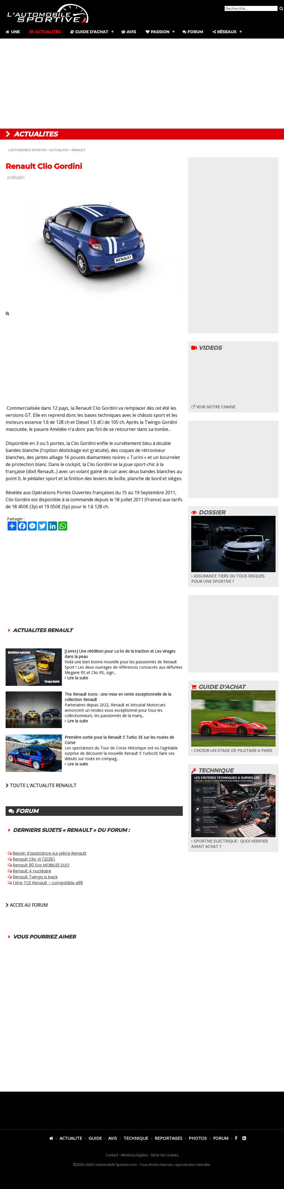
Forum (192, 31)
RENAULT (78, 150)
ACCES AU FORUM (27, 905)
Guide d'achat (89, 31)
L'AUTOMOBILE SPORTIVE (27, 150)
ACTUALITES (59, 150)
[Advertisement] (142, 83)
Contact (112, 1155)
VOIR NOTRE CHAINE (213, 406)
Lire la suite (77, 677)
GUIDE (95, 1138)
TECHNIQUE (135, 1138)
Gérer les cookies (164, 1155)
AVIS (112, 1138)
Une (12, 31)
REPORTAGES (168, 1138)
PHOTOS (198, 1138)
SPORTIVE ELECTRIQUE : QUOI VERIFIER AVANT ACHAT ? (233, 841)
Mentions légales (134, 1155)
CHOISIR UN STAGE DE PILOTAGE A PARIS (233, 747)
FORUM (220, 1138)
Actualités (45, 31)
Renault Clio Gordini (44, 166)
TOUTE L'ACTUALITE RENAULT (41, 785)
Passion (157, 31)
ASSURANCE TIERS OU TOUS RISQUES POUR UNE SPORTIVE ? (233, 576)
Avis (128, 31)
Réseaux (224, 31)
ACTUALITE (71, 1138)
